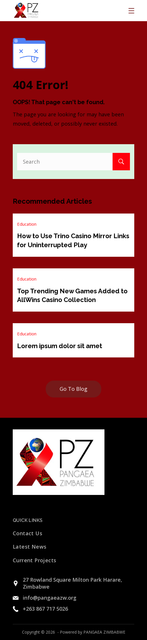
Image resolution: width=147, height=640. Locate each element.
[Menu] (131, 11)
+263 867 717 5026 (45, 608)
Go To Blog (73, 388)
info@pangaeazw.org (49, 597)
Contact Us (27, 533)
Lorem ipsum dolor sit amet (59, 346)
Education (26, 224)
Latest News (29, 546)
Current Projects (34, 560)
